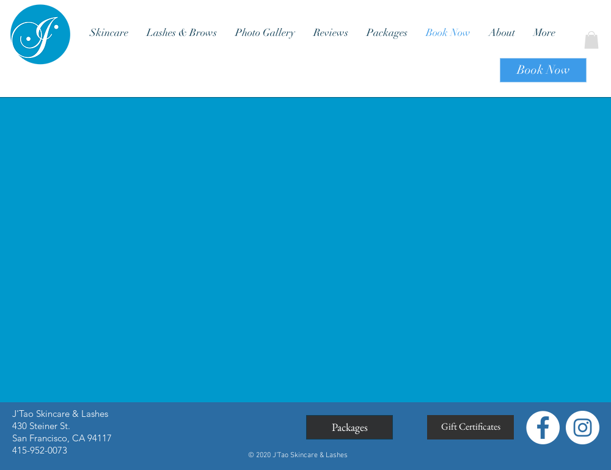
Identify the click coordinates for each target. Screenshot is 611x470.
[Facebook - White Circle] (543, 427)
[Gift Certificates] (470, 427)
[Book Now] (543, 70)
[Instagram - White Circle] (582, 427)
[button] (591, 40)
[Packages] (349, 427)
